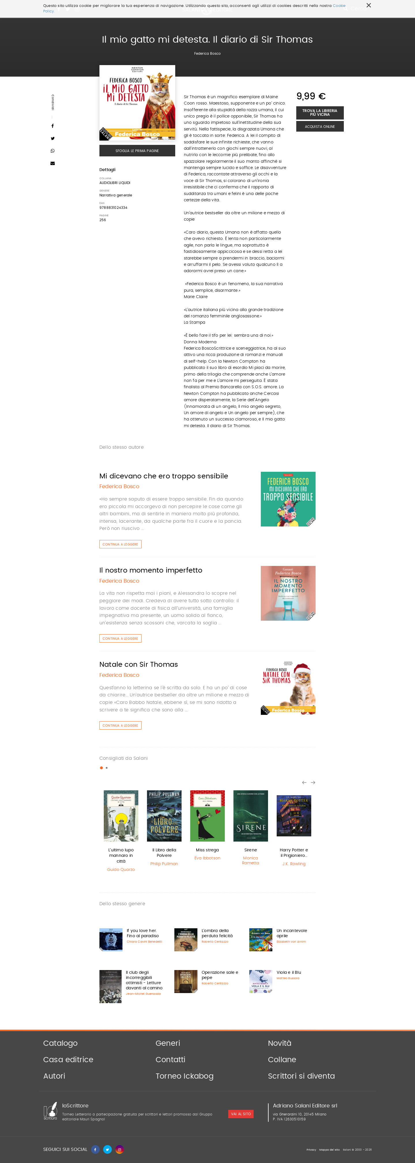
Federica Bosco (207, 53)
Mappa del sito (329, 1150)
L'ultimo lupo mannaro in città (121, 855)
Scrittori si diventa (301, 1076)
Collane (282, 1060)
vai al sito (241, 1114)
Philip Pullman (164, 864)
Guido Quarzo (121, 870)
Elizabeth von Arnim (291, 941)
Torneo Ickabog (185, 1076)
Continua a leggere (120, 544)
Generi (168, 1043)
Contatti (171, 1060)
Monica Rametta (250, 860)
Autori (54, 1076)
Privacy (311, 1150)
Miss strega (207, 850)
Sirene (250, 850)
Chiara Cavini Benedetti (144, 941)
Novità (279, 1043)
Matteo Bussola (288, 978)
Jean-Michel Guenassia (143, 993)
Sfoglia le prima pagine (137, 151)
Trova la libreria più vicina (319, 113)
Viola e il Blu (289, 973)
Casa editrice (68, 1060)
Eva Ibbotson (207, 858)
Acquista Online (320, 126)
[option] (121, 832)
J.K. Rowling (293, 864)
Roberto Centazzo (215, 941)
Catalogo (60, 1043)
